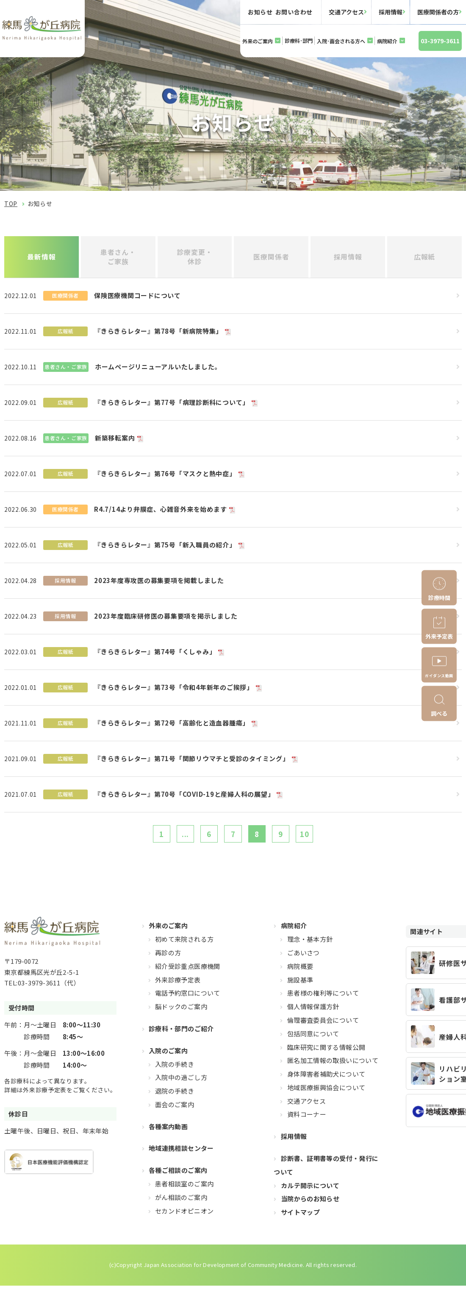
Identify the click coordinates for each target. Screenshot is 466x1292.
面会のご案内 (174, 1110)
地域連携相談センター (181, 1154)
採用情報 (390, 12)
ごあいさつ (303, 958)
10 (315, 838)
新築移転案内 (115, 440)
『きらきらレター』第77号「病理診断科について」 (171, 405)
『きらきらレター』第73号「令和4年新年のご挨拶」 (173, 690)
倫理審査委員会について (323, 1026)
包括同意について (313, 1039)
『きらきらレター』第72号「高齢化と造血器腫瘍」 (171, 725)
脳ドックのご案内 (181, 1012)
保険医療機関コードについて (137, 298)
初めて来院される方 (184, 945)
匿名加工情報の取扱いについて (332, 1066)
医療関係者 (271, 258)
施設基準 (300, 986)
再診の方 (168, 958)
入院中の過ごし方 (181, 1083)
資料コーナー (306, 1120)
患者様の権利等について (323, 999)
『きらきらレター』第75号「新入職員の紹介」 (165, 547)
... (178, 838)
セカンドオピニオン (184, 1217)
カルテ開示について (310, 1191)
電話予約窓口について (187, 999)
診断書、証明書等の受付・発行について (326, 1171)
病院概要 (300, 972)
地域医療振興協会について (326, 1093)
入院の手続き (174, 1070)
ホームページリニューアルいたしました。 (158, 369)
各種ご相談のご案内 (178, 1176)
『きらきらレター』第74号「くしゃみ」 (155, 654)
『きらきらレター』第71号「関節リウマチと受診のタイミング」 (191, 761)
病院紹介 (387, 41)
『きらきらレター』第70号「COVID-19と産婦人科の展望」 (184, 797)
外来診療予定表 (178, 986)
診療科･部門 (299, 40)
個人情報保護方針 (313, 1012)
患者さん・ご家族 (118, 258)
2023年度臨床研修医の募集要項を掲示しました (165, 618)
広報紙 (425, 258)
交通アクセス (346, 12)
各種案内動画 (168, 1132)
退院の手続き (174, 1097)
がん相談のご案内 (181, 1203)
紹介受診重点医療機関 (187, 972)
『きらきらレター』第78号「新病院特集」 (158, 333)
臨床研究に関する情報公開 (326, 1053)
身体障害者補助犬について (326, 1080)
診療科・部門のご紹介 (181, 1034)
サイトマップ (300, 1218)
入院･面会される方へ (341, 41)
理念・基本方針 (310, 945)
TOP (10, 203)
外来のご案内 (257, 41)
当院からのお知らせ (310, 1205)
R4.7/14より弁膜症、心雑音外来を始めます (160, 512)
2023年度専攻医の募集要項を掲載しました (159, 583)
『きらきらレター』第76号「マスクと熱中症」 (165, 476)
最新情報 (41, 258)
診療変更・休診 (195, 258)
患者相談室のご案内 (184, 1190)
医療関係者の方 (438, 12)
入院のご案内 (168, 1056)
